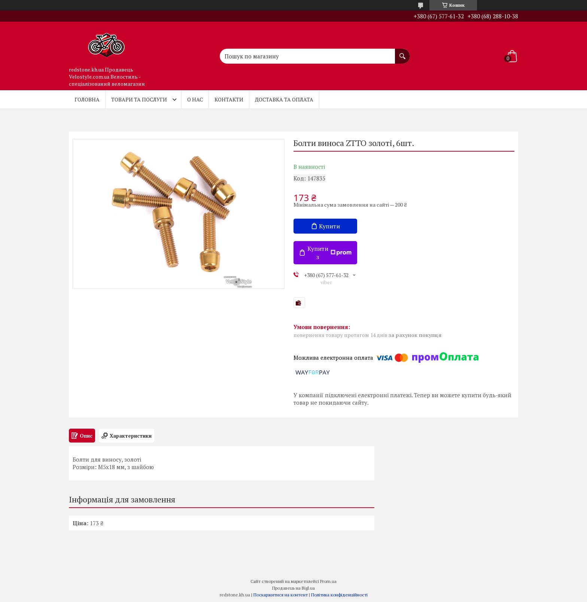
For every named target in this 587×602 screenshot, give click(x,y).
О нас (195, 99)
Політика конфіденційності (339, 595)
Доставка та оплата (284, 99)
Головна (87, 99)
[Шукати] (402, 52)
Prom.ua (328, 581)
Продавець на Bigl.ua (293, 588)
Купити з (329, 252)
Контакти (229, 99)
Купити (329, 226)
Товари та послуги (139, 99)
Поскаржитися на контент (280, 595)
